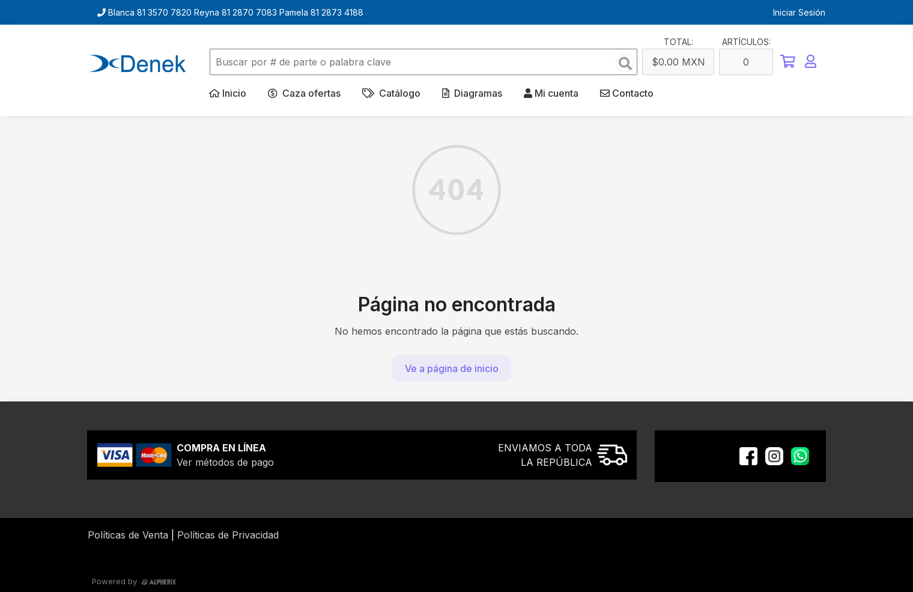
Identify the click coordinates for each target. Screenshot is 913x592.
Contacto (627, 93)
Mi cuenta (551, 93)
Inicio (227, 93)
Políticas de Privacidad (228, 535)
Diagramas (472, 93)
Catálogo (391, 93)
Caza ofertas (304, 93)
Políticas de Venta (128, 535)
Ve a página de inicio (452, 368)
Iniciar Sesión (799, 12)
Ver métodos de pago (225, 462)
